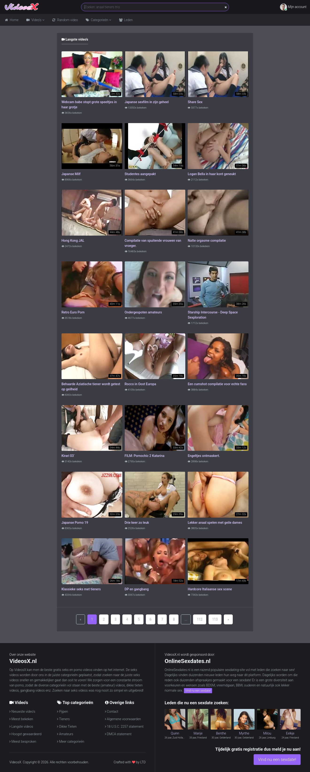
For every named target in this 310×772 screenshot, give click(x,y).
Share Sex (195, 102)
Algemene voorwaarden (123, 719)
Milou (267, 733)
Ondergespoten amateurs (143, 312)
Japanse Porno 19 (75, 522)
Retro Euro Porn (73, 312)
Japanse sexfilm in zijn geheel (147, 102)
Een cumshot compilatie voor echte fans (217, 384)
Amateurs (65, 734)
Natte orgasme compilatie (207, 240)
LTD (143, 762)
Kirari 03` (68, 456)
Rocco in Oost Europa (140, 384)
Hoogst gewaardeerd (25, 734)
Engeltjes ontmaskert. (204, 456)
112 (199, 619)
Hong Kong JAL (73, 240)
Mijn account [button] (293, 7)
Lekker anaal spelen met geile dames (215, 522)
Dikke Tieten (67, 726)
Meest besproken (22, 741)
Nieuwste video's (22, 711)
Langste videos (21, 726)
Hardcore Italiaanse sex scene (210, 589)
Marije (198, 733)
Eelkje (290, 733)
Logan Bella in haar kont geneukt (212, 174)
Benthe (221, 733)
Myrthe (244, 733)
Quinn (175, 733)
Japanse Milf (71, 174)
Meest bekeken (21, 719)
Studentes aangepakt (140, 174)
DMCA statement (118, 734)
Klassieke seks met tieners (81, 589)
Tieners (63, 719)
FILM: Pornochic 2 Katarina (144, 456)
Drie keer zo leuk (137, 522)
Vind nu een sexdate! (198, 690)
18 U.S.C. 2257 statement (124, 726)
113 (215, 619)
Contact (111, 711)
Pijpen (62, 711)
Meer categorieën (70, 741)
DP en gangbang (137, 589)
